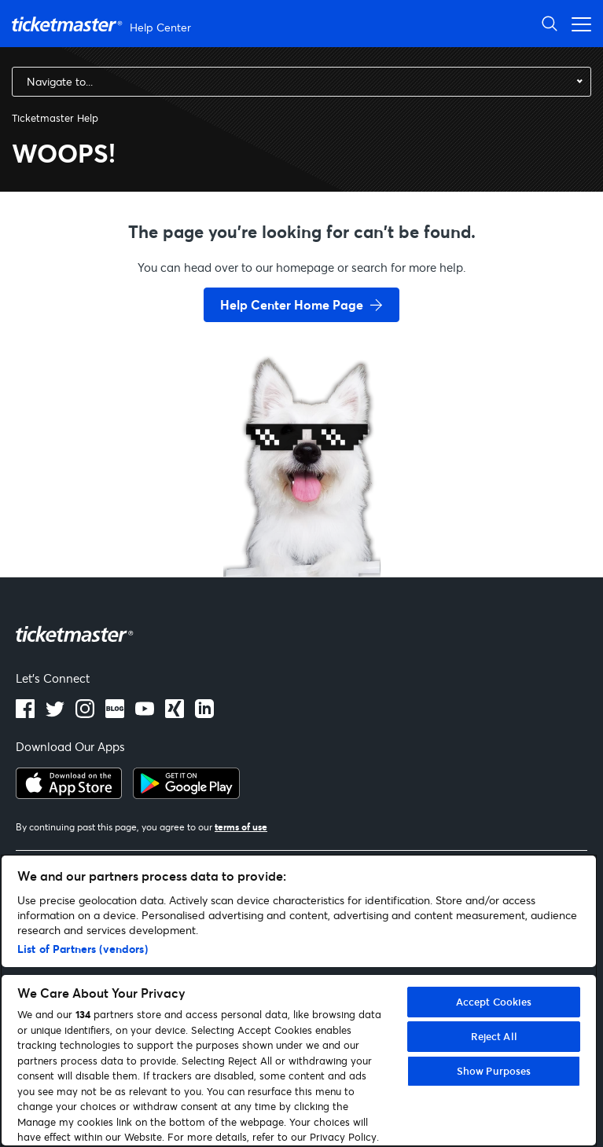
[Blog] (114, 713)
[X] (55, 713)
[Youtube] (144, 713)
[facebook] (25, 713)
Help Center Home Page (291, 304)
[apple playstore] (69, 794)
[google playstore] (186, 794)
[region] (298, 1000)
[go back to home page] (302, 521)
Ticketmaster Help (55, 118)
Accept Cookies (494, 1002)
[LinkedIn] (174, 713)
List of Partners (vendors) (82, 948)
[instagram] (84, 713)
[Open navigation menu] (577, 23)
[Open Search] (549, 23)
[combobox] (301, 82)
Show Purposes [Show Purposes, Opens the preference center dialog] (494, 1071)
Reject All (494, 1036)
